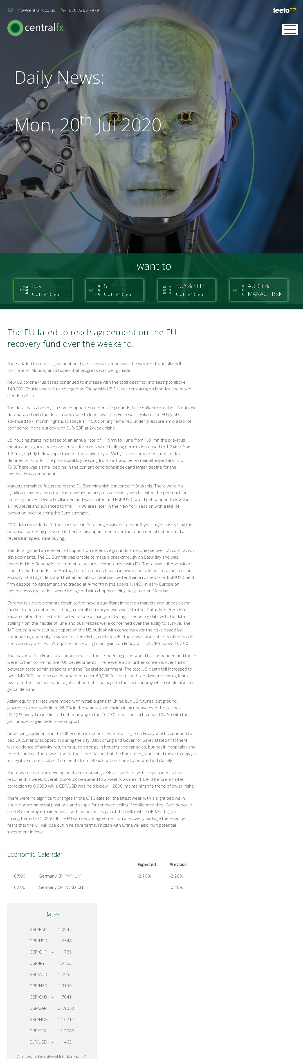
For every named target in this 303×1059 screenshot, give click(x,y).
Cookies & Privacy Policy (255, 993)
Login (291, 993)
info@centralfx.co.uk (35, 10)
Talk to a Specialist (252, 586)
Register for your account (252, 606)
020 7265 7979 (84, 10)
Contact (216, 993)
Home (195, 993)
